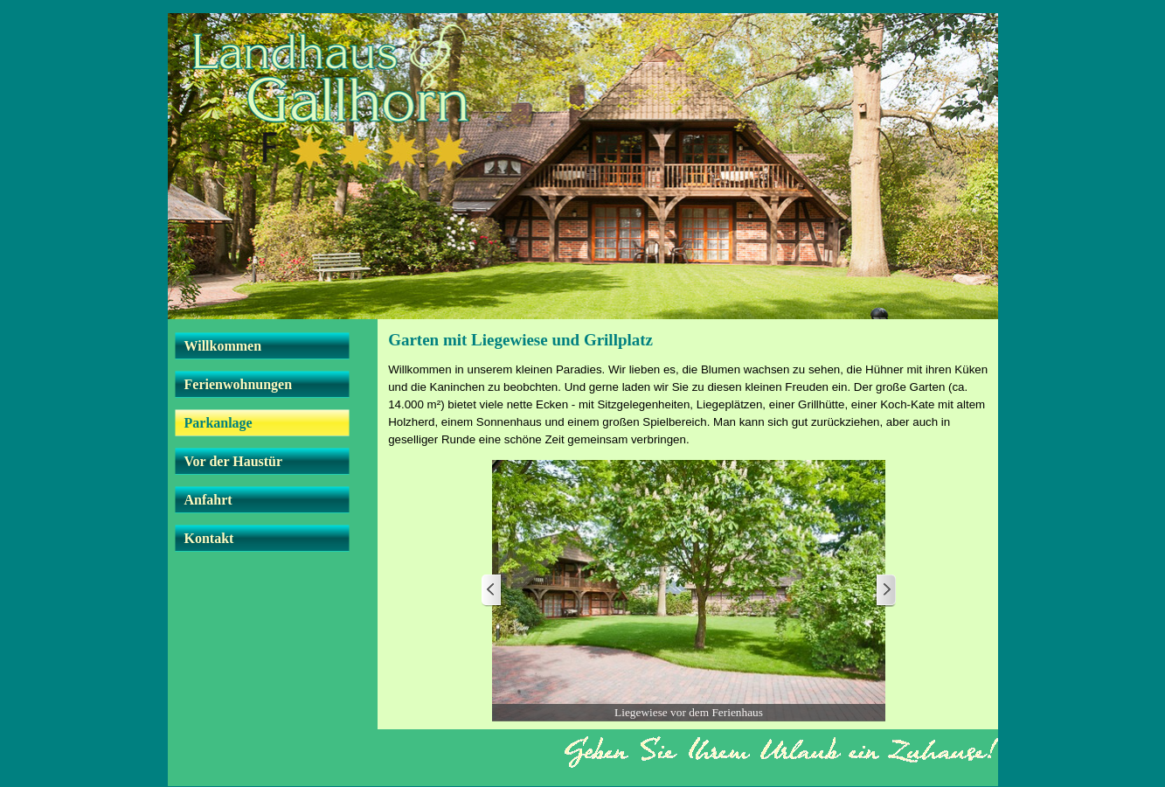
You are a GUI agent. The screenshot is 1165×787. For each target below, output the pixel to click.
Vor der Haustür (233, 461)
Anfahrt (208, 499)
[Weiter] (885, 591)
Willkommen (223, 345)
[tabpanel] (688, 405)
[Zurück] (492, 591)
